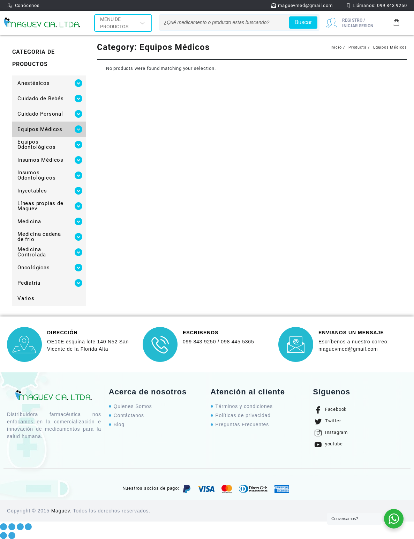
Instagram (331, 432)
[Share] (11, 526)
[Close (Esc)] (3, 526)
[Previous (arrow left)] (3, 535)
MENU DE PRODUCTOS (123, 22)
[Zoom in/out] (28, 526)
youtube (329, 444)
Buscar (303, 22)
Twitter (328, 421)
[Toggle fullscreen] (20, 526)
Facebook (331, 409)
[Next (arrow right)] (11, 535)
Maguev (60, 510)
